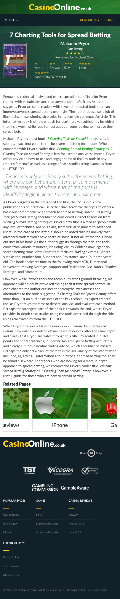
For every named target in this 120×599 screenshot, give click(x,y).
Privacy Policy (99, 590)
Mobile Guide (11, 575)
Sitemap (71, 590)
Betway (73, 514)
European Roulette (47, 523)
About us (83, 590)
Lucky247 (75, 532)
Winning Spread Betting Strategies (83, 149)
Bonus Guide (11, 557)
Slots (39, 514)
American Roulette (47, 532)
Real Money (89, 20)
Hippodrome (76, 523)
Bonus (110, 20)
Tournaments (11, 566)
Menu (11, 20)
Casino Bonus (11, 514)
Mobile (7, 532)
